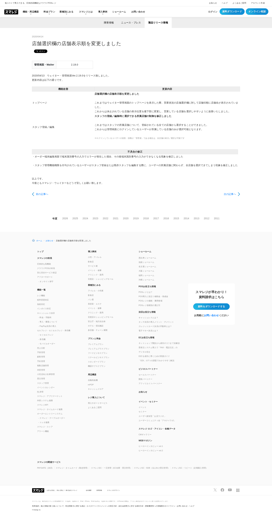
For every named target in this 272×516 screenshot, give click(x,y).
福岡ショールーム (146, 275)
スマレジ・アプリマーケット (50, 396)
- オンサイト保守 (45, 281)
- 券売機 (41, 339)
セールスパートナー (147, 375)
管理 (40, 392)
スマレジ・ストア (45, 427)
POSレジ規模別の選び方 (149, 305)
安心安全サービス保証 (47, 273)
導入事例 (92, 251)
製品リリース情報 (158, 22)
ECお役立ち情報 (146, 337)
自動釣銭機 (93, 380)
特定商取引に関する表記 (75, 506)
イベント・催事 (95, 270)
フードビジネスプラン (98, 353)
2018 (146, 218)
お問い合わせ (138, 11)
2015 (176, 218)
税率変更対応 (43, 300)
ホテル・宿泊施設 (96, 326)
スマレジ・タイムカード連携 (50, 409)
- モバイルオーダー (46, 344)
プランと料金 (94, 338)
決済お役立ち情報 (147, 312)
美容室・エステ (95, 304)
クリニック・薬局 (96, 275)
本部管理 (41, 370)
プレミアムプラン (96, 344)
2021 (115, 218)
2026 (65, 218)
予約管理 (41, 361)
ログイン (212, 11)
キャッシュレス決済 (46, 313)
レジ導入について (96, 397)
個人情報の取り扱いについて (52, 506)
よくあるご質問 (239, 3)
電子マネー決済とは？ (148, 331)
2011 (216, 218)
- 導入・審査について (47, 322)
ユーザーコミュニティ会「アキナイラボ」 (157, 420)
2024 (85, 218)
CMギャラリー (145, 434)
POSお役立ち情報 (147, 286)
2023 (95, 218)
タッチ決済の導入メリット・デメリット (156, 322)
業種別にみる (94, 285)
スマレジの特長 (44, 258)
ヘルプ (225, 3)
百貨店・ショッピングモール (100, 279)
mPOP (91, 385)
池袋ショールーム (146, 262)
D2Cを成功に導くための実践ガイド (154, 356)
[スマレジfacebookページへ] (222, 490)
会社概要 (89, 490)
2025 (75, 218)
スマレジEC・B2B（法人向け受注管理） (152, 468)
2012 (206, 218)
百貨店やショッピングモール (100, 317)
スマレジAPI (42, 405)
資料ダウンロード (232, 11)
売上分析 (41, 348)
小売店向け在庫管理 (46, 374)
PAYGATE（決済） (45, 468)
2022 (105, 218)
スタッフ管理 (43, 383)
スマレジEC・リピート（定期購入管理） (190, 468)
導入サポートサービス (98, 403)
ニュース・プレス (131, 22)
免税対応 (41, 304)
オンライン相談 (257, 11)
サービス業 (93, 266)
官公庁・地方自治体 (97, 321)
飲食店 (91, 262)
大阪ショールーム (146, 271)
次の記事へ (230, 194)
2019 (136, 218)
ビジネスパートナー (148, 369)
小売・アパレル (95, 257)
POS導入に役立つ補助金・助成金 (153, 296)
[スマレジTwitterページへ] (215, 490)
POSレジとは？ (145, 292)
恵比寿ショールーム (147, 258)
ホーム (39, 241)
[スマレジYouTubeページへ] (230, 490)
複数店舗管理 (43, 366)
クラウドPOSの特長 (46, 268)
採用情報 (99, 490)
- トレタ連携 (43, 422)
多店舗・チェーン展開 (98, 330)
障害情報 (109, 22)
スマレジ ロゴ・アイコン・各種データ (157, 429)
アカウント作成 (258, 3)
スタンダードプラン (97, 362)
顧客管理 (41, 357)
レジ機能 (41, 295)
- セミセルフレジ (45, 335)
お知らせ (213, 3)
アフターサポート (45, 277)
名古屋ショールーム (147, 266)
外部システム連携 (45, 400)
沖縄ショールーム (146, 280)
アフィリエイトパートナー (150, 383)
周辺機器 (92, 374)
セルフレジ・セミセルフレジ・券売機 (53, 330)
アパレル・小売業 (96, 291)
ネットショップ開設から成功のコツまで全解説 (159, 343)
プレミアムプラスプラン (98, 349)
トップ (40, 251)
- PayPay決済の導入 (47, 326)
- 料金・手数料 (44, 317)
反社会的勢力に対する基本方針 (130, 506)
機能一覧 (41, 290)
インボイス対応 (44, 309)
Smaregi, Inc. (37, 509)
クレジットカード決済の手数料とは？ (155, 326)
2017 (156, 218)
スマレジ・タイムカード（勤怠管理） (72, 468)
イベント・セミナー (148, 401)
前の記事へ (42, 194)
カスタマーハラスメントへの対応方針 (102, 506)
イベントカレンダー (46, 387)
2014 (186, 218)
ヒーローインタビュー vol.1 (151, 446)
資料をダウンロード (211, 306)
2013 (196, 218)
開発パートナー (145, 379)
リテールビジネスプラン (98, 357)
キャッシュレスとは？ (148, 318)
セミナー (142, 412)
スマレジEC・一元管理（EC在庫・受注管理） (111, 468)
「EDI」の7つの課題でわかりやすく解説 (156, 360)
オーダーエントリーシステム (50, 414)
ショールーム (119, 11)
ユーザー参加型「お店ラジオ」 (152, 416)
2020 (126, 218)
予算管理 (41, 352)
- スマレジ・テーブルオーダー (51, 418)
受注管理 (41, 379)
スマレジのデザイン (113, 490)
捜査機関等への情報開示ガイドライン (160, 506)
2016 (166, 218)
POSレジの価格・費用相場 (150, 301)
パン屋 (91, 299)
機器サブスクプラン (97, 366)
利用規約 (35, 506)
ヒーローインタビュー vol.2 (151, 450)
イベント (142, 407)
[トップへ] (11, 11)
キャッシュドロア (96, 389)
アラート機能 (43, 431)
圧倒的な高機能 (44, 264)
